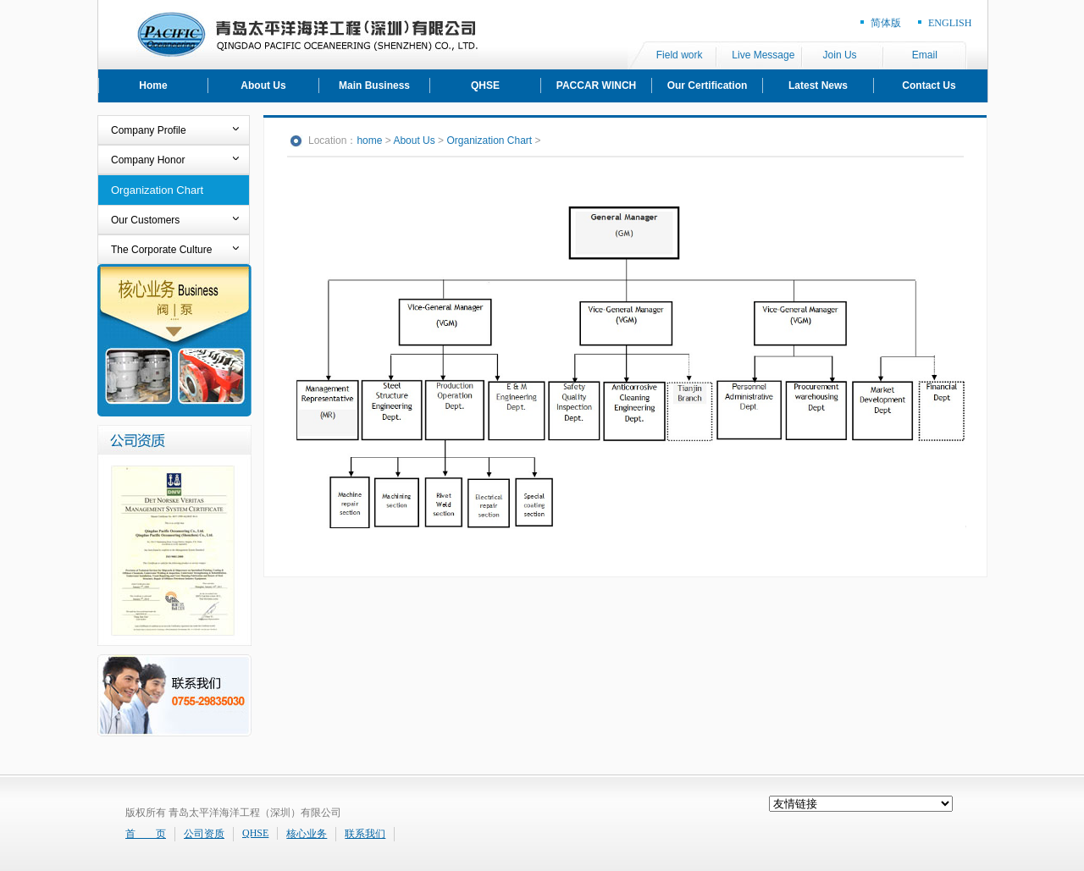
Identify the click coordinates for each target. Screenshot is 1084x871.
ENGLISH (949, 23)
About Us (263, 85)
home (369, 140)
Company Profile (148, 130)
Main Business (374, 85)
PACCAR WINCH (596, 85)
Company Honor (148, 160)
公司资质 (204, 834)
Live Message (763, 55)
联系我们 (365, 834)
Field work (679, 55)
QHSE (485, 85)
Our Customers (145, 220)
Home (153, 85)
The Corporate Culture (161, 250)
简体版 (886, 23)
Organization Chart (157, 190)
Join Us (840, 55)
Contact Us (928, 85)
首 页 (145, 834)
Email (924, 55)
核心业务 (306, 834)
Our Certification (707, 85)
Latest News (818, 85)
